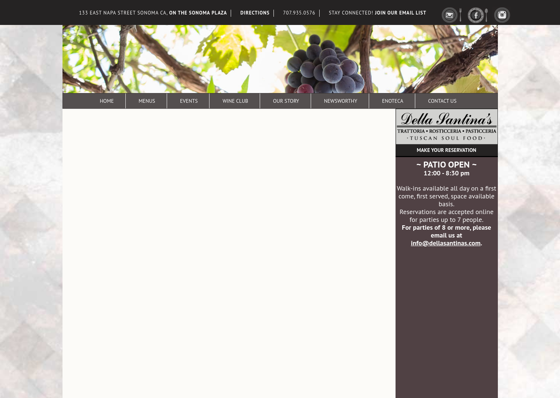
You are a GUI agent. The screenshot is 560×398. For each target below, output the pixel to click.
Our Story (286, 101)
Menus (146, 101)
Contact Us (442, 101)
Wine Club (235, 101)
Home (107, 101)
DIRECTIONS (255, 13)
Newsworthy (340, 101)
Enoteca (392, 101)
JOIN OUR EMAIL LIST (400, 13)
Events (189, 101)
